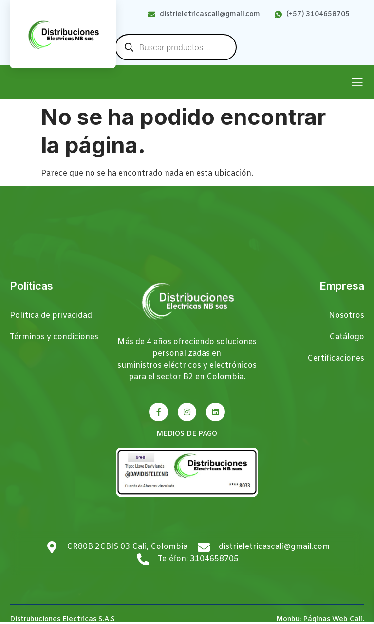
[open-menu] (357, 83)
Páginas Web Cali (333, 619)
